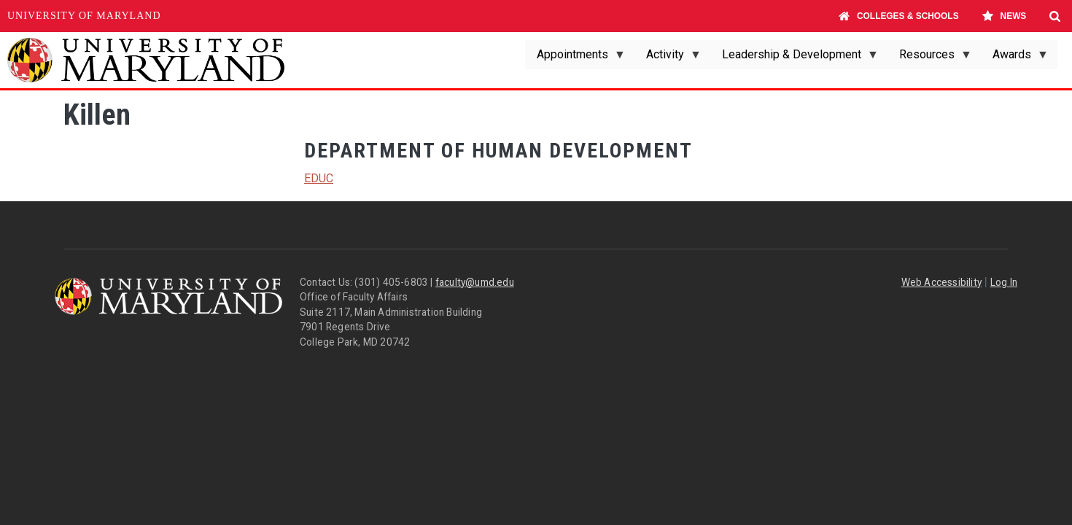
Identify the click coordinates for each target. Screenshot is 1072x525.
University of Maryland (84, 15)
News (1004, 16)
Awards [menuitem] (1015, 58)
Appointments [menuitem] (575, 58)
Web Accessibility (941, 282)
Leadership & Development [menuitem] (794, 58)
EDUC (318, 178)
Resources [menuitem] (929, 58)
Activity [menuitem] (668, 58)
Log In (1003, 282)
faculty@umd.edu (474, 282)
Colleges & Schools (899, 16)
